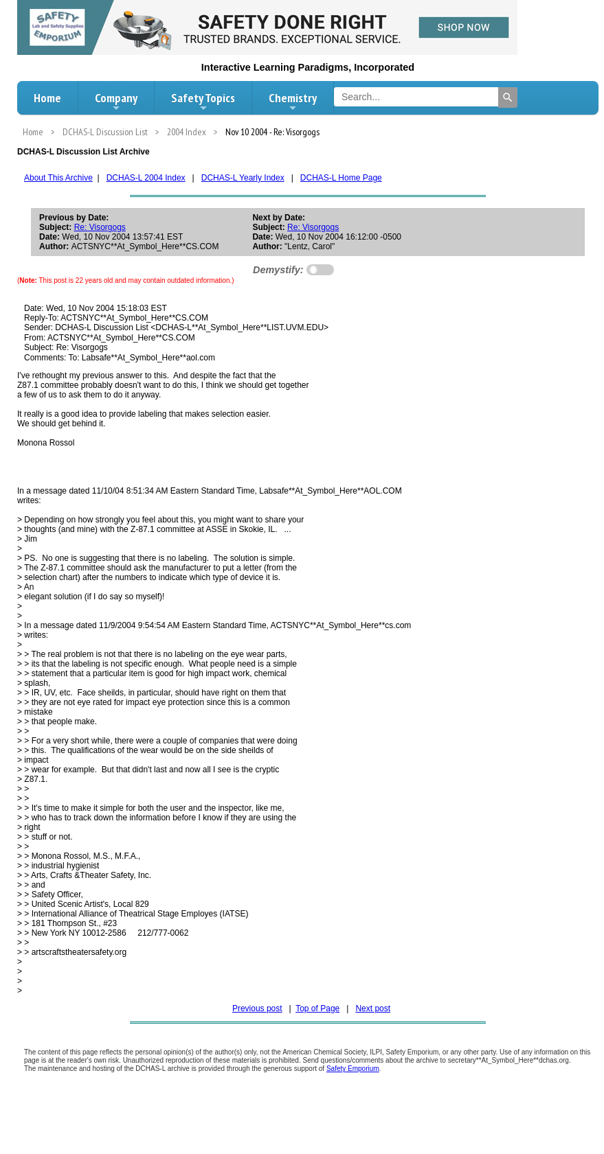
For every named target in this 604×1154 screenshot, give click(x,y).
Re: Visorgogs (100, 227)
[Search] (507, 97)
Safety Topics (203, 101)
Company (116, 101)
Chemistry (293, 101)
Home (47, 98)
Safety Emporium (352, 1068)
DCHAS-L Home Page (341, 178)
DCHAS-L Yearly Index (242, 178)
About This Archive (58, 178)
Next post (372, 1008)
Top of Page (317, 1008)
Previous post (257, 1008)
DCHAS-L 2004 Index (146, 178)
